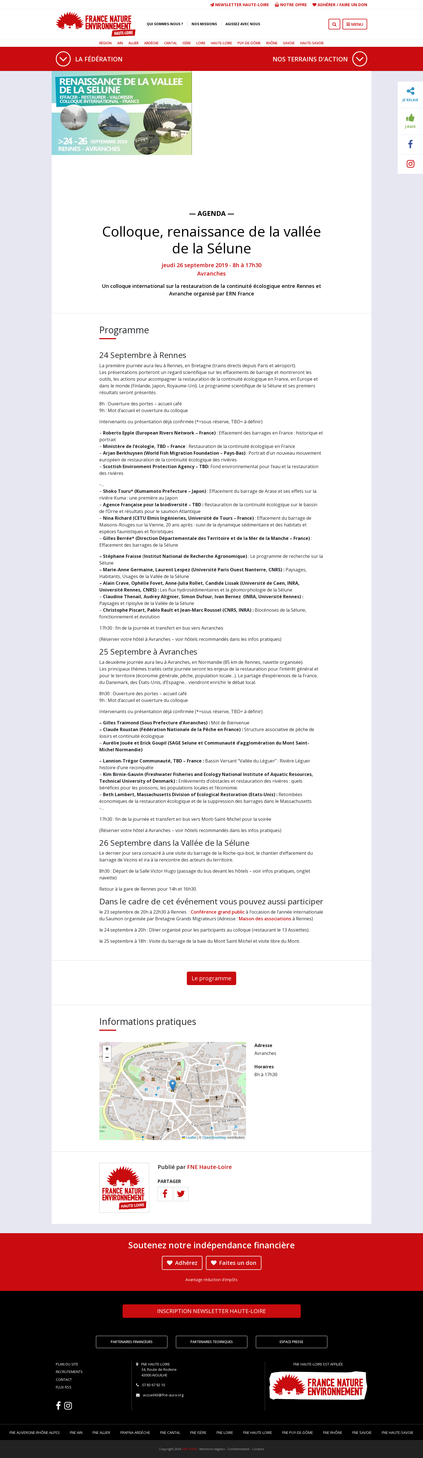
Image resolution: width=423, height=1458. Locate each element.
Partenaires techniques (211, 1341)
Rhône (271, 43)
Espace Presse (291, 1341)
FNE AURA (189, 1449)
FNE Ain (76, 1432)
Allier (133, 43)
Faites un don (233, 1263)
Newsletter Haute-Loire (239, 4)
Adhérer (326, 4)
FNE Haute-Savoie (397, 1432)
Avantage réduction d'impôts (211, 1279)
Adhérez (182, 1263)
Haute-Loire (221, 43)
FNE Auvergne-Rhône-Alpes (35, 1432)
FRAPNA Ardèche (135, 1432)
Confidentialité (238, 1449)
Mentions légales (212, 1449)
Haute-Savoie (312, 43)
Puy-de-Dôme (249, 43)
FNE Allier (101, 1432)
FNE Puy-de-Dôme (297, 1432)
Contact (64, 1379)
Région (105, 43)
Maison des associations (265, 919)
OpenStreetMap (214, 1138)
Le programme (211, 978)
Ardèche (151, 43)
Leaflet (189, 1138)
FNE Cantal (170, 1432)
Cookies (258, 1449)
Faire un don (353, 4)
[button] (172, 1085)
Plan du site (67, 1364)
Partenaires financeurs (132, 1341)
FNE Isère (198, 1432)
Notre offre (291, 4)
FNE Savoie (362, 1432)
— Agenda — (211, 213)
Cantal (170, 43)
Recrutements (69, 1371)
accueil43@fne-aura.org (163, 1394)
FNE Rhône (332, 1432)
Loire (200, 43)
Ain (120, 43)
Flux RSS (64, 1387)
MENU (354, 24)
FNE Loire (225, 1432)
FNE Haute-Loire (209, 1167)
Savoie (289, 43)
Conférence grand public (218, 912)
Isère (187, 43)
